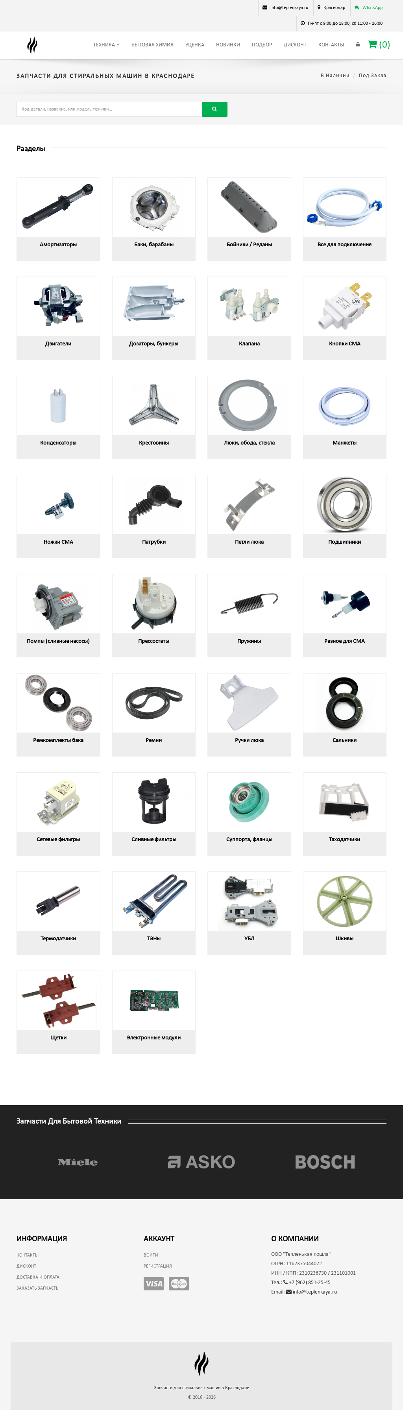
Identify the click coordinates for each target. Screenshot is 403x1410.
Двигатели (58, 344)
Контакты (331, 45)
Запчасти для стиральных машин (201, 1388)
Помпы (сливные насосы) (58, 641)
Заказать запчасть (37, 1288)
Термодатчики (58, 939)
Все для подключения (345, 245)
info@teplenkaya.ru (311, 1292)
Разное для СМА (344, 641)
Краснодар (334, 8)
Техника (106, 45)
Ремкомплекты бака (58, 741)
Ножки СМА (58, 542)
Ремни (154, 741)
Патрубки (154, 542)
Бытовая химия (152, 45)
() (379, 44)
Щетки (58, 1038)
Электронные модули (154, 1038)
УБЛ (249, 939)
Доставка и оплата (38, 1277)
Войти (151, 1255)
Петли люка (249, 542)
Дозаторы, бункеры (153, 344)
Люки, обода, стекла (249, 443)
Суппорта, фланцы (249, 840)
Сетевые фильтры (58, 840)
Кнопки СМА (344, 344)
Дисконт (295, 45)
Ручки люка (249, 741)
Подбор (262, 45)
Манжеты (345, 443)
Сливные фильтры (153, 840)
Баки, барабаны (154, 245)
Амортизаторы (58, 245)
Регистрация (158, 1266)
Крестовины (154, 443)
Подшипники (344, 542)
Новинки (228, 45)
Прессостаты (153, 641)
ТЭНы (154, 939)
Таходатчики (344, 840)
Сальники (345, 741)
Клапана (249, 344)
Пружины (249, 641)
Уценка (194, 45)
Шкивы (344, 939)
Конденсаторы (58, 443)
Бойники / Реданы (249, 245)
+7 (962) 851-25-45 (307, 1283)
